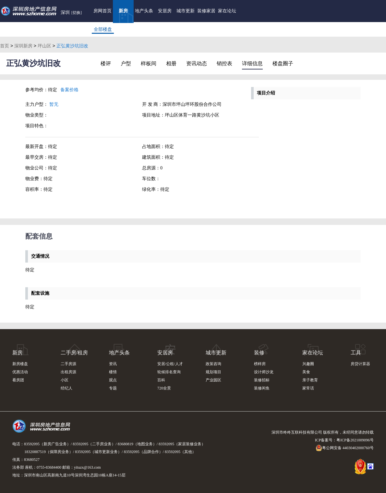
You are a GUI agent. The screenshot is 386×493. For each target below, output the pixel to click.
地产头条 (144, 10)
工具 (356, 352)
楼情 (113, 372)
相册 (171, 63)
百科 (161, 380)
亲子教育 (310, 380)
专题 (113, 388)
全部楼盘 (103, 29)
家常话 (308, 388)
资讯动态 (196, 63)
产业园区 (213, 380)
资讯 (113, 364)
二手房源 (68, 364)
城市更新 (185, 10)
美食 (306, 372)
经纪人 (66, 388)
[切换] (76, 12)
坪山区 (44, 45)
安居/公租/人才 (170, 364)
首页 (4, 45)
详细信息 (252, 63)
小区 (64, 380)
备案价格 (69, 89)
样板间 (148, 63)
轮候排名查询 (169, 372)
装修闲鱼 (262, 388)
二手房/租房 (74, 352)
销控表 (224, 63)
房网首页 (102, 10)
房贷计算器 (360, 364)
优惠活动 (20, 372)
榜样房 (260, 364)
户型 (126, 63)
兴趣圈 (308, 364)
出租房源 (68, 372)
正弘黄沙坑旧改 (33, 63)
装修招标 (262, 380)
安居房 (165, 10)
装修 (259, 352)
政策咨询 (213, 364)
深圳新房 (23, 45)
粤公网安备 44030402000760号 (345, 448)
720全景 (164, 388)
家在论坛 (227, 10)
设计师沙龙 (263, 372)
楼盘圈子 (282, 63)
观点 (113, 380)
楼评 (106, 63)
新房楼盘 (20, 364)
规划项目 (213, 372)
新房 (123, 10)
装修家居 (206, 10)
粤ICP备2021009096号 (355, 440)
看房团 (18, 380)
